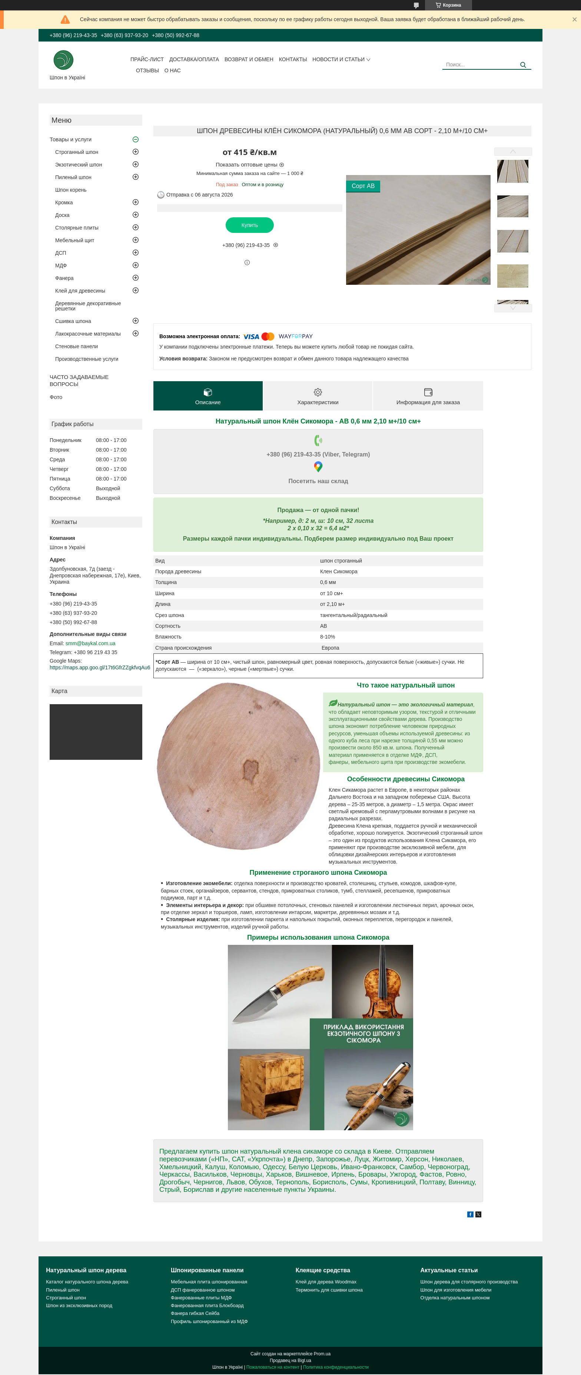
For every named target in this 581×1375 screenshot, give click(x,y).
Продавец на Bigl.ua (290, 1361)
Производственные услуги (86, 359)
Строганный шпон (76, 152)
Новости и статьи (338, 59)
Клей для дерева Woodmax (326, 1282)
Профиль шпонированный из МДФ (209, 1322)
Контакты (293, 59)
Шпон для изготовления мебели (455, 1290)
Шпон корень (71, 190)
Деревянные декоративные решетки (88, 305)
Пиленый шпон (73, 177)
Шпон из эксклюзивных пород (79, 1306)
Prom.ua (322, 1354)
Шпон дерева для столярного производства (469, 1282)
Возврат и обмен (249, 59)
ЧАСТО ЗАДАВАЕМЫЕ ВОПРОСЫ (79, 380)
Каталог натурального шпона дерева (87, 1282)
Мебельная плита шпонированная (209, 1282)
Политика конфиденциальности (336, 1368)
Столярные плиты (77, 228)
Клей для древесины (80, 291)
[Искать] (523, 65)
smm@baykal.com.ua (91, 643)
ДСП (60, 253)
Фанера (64, 278)
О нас (173, 70)
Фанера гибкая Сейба (195, 1314)
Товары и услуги (71, 139)
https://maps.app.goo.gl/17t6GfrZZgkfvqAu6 (100, 667)
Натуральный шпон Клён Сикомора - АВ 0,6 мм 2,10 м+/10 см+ (318, 422)
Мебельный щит (74, 240)
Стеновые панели (76, 346)
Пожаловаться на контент (272, 1368)
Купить (250, 225)
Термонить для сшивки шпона (329, 1290)
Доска (62, 215)
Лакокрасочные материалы (88, 334)
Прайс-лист (147, 59)
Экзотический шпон (78, 165)
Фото (56, 397)
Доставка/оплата (194, 59)
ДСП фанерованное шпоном (203, 1290)
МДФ (61, 265)
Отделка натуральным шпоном (454, 1298)
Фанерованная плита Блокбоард (207, 1306)
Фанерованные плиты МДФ (201, 1298)
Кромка (64, 202)
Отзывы (147, 70)
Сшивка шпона (73, 321)
